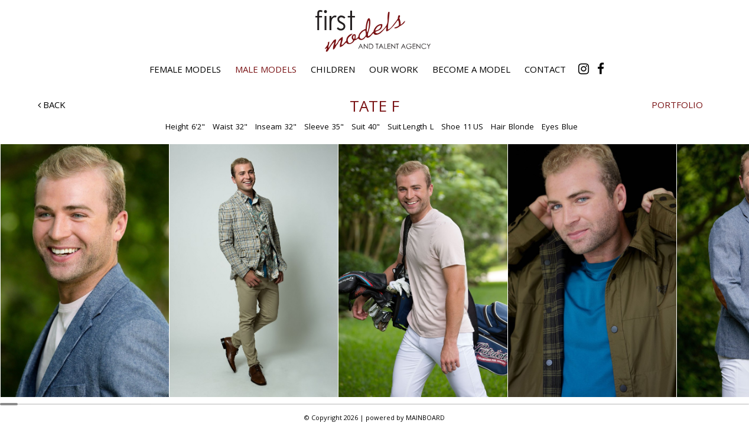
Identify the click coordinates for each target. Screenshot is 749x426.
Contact (545, 69)
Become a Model (471, 69)
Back (52, 104)
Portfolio (677, 104)
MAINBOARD (425, 417)
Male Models (266, 69)
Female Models (185, 69)
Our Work (393, 69)
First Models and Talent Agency (374, 30)
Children (333, 69)
